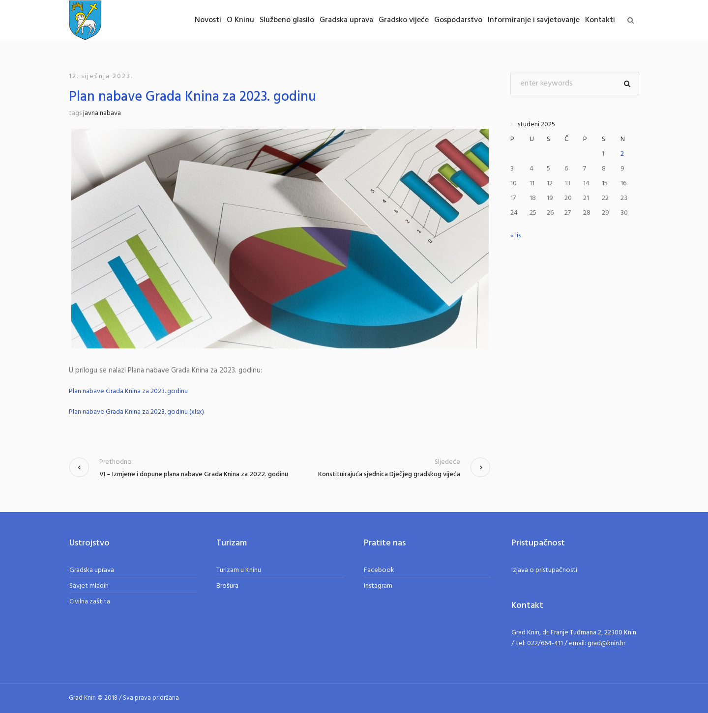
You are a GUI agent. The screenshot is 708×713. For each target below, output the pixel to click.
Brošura (227, 586)
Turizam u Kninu (238, 570)
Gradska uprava (91, 570)
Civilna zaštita (89, 601)
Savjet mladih (89, 586)
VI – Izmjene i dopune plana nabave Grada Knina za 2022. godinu (193, 474)
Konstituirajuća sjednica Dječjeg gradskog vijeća (389, 474)
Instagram (378, 586)
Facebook (379, 570)
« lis (515, 235)
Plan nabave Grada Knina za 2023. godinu (128, 391)
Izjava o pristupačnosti (544, 570)
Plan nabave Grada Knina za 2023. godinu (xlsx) (136, 412)
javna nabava (102, 113)
